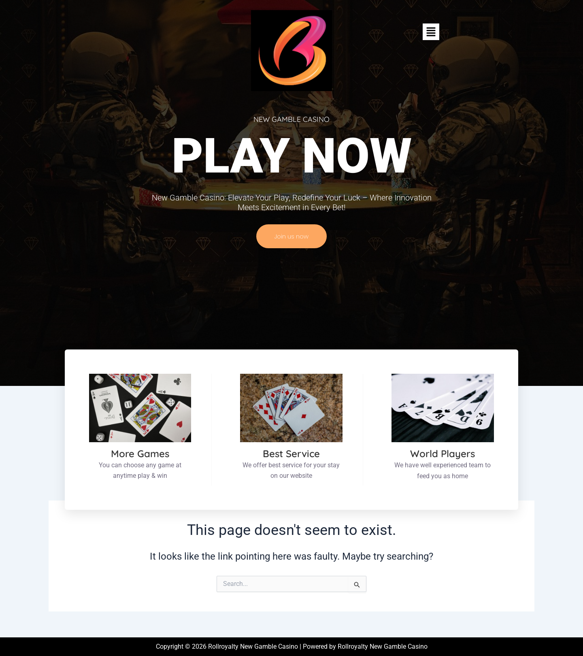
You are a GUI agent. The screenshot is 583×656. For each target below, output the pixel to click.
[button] (431, 31)
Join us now (291, 236)
